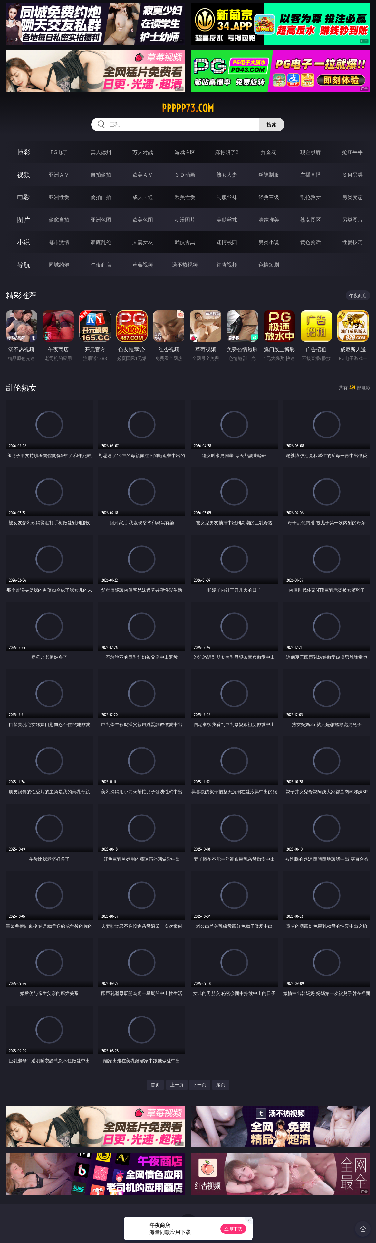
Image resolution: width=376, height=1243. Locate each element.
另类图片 (352, 219)
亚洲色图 (101, 219)
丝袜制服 (268, 174)
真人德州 (101, 152)
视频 (23, 174)
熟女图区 (310, 219)
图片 (23, 219)
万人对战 (142, 152)
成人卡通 (142, 197)
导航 (23, 264)
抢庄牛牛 (352, 152)
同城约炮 (59, 264)
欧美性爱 (185, 197)
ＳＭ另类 (352, 174)
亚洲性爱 (59, 197)
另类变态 (352, 197)
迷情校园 (227, 242)
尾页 (220, 1085)
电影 (23, 197)
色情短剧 (268, 264)
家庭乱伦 (101, 242)
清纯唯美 (268, 219)
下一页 (199, 1085)
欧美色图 (142, 219)
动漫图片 (185, 219)
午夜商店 (101, 264)
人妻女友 (142, 242)
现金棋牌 (310, 152)
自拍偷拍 (101, 174)
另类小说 (268, 242)
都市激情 (59, 242)
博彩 (23, 152)
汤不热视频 (185, 264)
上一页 (177, 1085)
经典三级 (268, 197)
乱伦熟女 (310, 197)
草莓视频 (142, 264)
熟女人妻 (227, 174)
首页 (155, 1085)
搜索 (271, 124)
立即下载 (233, 1229)
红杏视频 (227, 264)
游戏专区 (185, 152)
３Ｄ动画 (185, 174)
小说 (23, 242)
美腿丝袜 (227, 219)
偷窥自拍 (59, 219)
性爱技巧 (352, 242)
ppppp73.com (188, 108)
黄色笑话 (310, 242)
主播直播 (310, 174)
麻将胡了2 (226, 152)
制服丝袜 (227, 197)
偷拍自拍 (101, 197)
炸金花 (268, 152)
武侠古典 (185, 242)
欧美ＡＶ (142, 174)
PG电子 (58, 152)
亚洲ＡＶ (59, 174)
